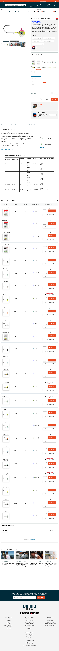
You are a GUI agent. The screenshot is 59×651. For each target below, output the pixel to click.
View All (42, 147)
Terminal (20, 11)
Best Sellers (8, 620)
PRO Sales (8, 623)
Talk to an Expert (29, 634)
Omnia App (29, 630)
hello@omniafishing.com (30, 645)
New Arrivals (9, 619)
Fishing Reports (29, 619)
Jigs (7, 14)
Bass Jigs (12, 14)
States (43, 11)
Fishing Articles (29, 620)
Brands (49, 11)
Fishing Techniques (29, 622)
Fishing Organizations (29, 625)
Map (38, 11)
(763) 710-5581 (29, 643)
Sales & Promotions (8, 625)
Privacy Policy (44, 648)
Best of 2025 (9, 626)
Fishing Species (29, 623)
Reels (15, 11)
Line (6, 11)
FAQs (29, 637)
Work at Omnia (50, 622)
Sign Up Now (41, 597)
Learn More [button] (52, 114)
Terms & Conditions (35, 648)
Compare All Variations (36, 76)
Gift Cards (8, 628)
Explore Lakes (29, 626)
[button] (29, 129)
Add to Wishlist (45, 99)
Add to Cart (54, 99)
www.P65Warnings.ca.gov (7, 149)
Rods (10, 11)
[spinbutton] (45, 211)
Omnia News (50, 620)
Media (55, 12)
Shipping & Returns (29, 636)
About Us (50, 619)
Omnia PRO (29, 628)
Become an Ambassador (50, 623)
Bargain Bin (8, 622)
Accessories (27, 11)
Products (3, 14)
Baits (2, 11)
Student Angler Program (50, 625)
